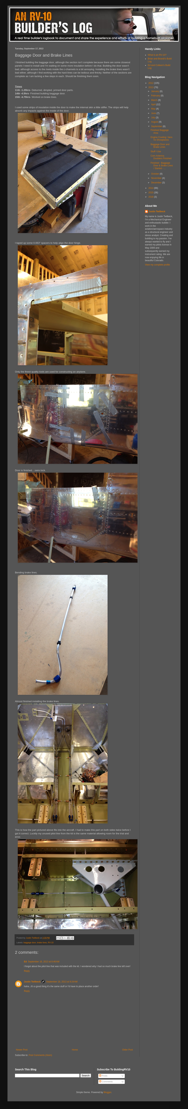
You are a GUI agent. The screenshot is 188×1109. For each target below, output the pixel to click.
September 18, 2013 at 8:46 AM (43, 961)
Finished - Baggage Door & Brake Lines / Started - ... (162, 166)
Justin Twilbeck (32, 981)
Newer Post (21, 1049)
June (154, 113)
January (155, 91)
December (156, 182)
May (153, 108)
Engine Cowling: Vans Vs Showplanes (161, 138)
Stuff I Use (156, 151)
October (155, 173)
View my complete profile (157, 264)
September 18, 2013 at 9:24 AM (61, 981)
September (157, 126)
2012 (151, 83)
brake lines (42, 942)
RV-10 (51, 942)
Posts (103, 1076)
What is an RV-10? (157, 55)
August (155, 122)
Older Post (127, 1049)
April (153, 104)
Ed (25, 961)
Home (75, 1049)
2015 (151, 192)
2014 (151, 188)
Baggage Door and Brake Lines (160, 145)
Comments (106, 1081)
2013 (151, 87)
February (156, 95)
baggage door (30, 942)
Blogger (107, 1092)
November (156, 178)
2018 (151, 197)
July (153, 117)
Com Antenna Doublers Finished (161, 157)
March (154, 100)
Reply (27, 971)
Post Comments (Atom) (40, 1055)
